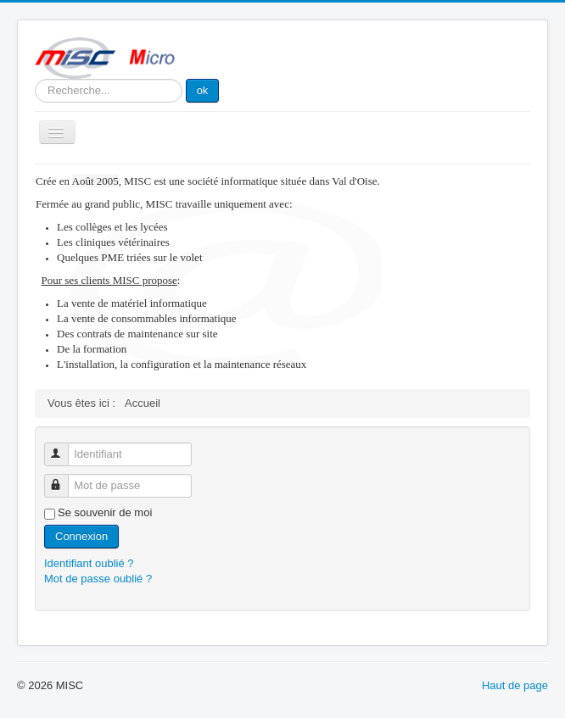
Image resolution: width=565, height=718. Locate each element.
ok (203, 90)
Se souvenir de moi (105, 512)
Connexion (81, 536)
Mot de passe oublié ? (98, 578)
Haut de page (515, 685)
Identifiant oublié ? (89, 563)
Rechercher (35, 79)
